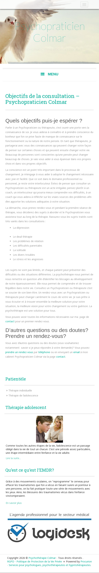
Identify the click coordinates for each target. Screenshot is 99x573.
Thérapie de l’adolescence (23, 395)
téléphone (44, 352)
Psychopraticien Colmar (49, 31)
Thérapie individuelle (20, 390)
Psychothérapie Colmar (42, 558)
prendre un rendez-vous (19, 352)
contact (10, 321)
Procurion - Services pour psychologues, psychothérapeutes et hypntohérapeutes (49, 563)
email (76, 352)
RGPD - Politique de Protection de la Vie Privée (34, 561)
